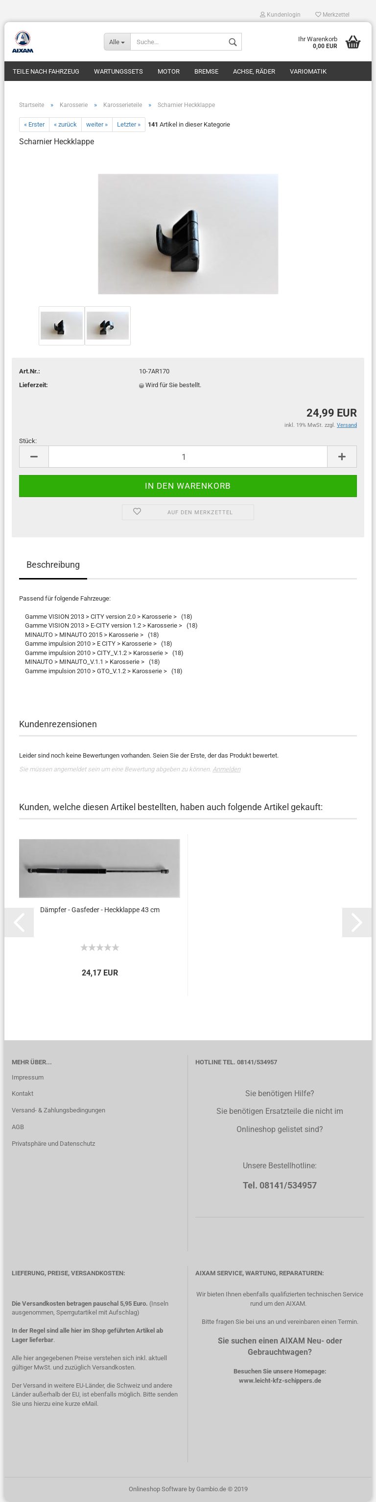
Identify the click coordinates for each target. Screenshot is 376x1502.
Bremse (206, 71)
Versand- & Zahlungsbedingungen (58, 1110)
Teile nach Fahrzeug (46, 71)
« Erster (34, 124)
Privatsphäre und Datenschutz (53, 1143)
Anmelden (226, 769)
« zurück (65, 124)
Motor (169, 71)
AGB (18, 1127)
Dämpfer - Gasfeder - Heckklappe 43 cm (100, 910)
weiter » (97, 124)
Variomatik (308, 71)
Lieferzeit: (33, 385)
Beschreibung (53, 564)
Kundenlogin (280, 14)
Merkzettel (332, 14)
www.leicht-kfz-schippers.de (280, 1380)
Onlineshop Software (158, 1489)
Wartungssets (118, 71)
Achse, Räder (254, 71)
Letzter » (129, 124)
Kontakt (22, 1093)
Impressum (28, 1077)
